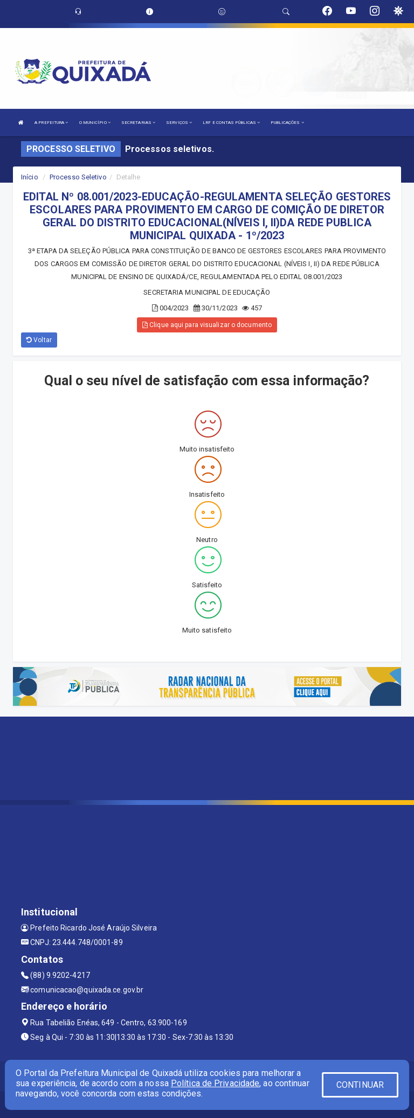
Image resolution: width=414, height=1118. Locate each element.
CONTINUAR (360, 1085)
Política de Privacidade (215, 1083)
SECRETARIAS (138, 122)
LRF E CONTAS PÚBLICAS (231, 122)
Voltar (39, 340)
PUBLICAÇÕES (287, 122)
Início (29, 177)
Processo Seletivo (78, 177)
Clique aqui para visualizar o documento (207, 325)
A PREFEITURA (51, 122)
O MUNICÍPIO (95, 122)
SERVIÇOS (179, 122)
